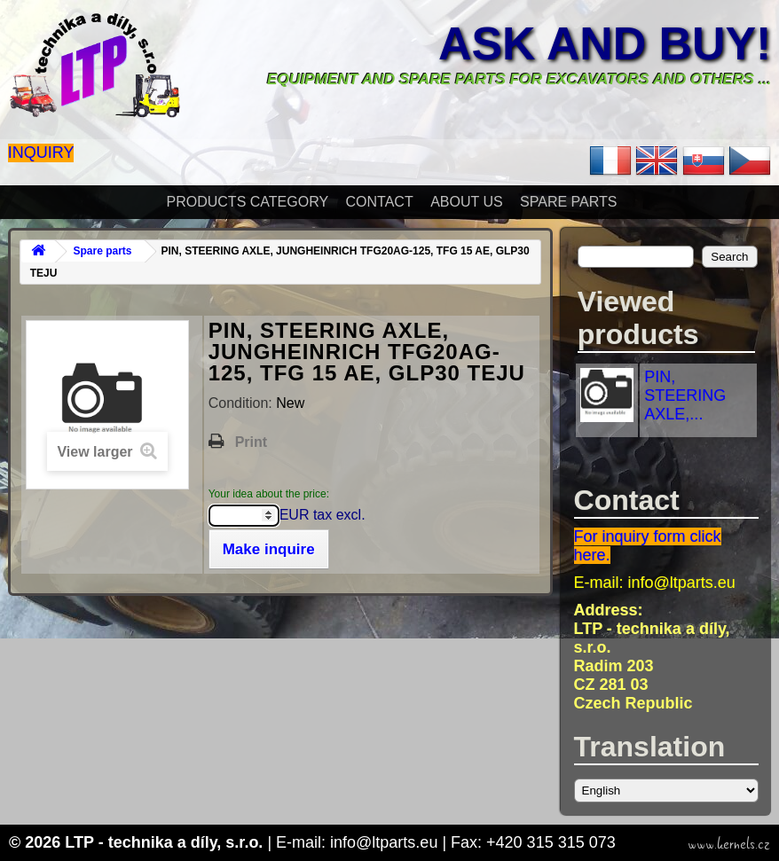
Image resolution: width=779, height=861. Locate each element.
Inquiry (41, 152)
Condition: (243, 403)
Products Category (248, 201)
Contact (379, 201)
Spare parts (568, 201)
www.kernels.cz (729, 844)
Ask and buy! (604, 43)
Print (251, 442)
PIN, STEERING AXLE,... (685, 395)
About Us (466, 201)
